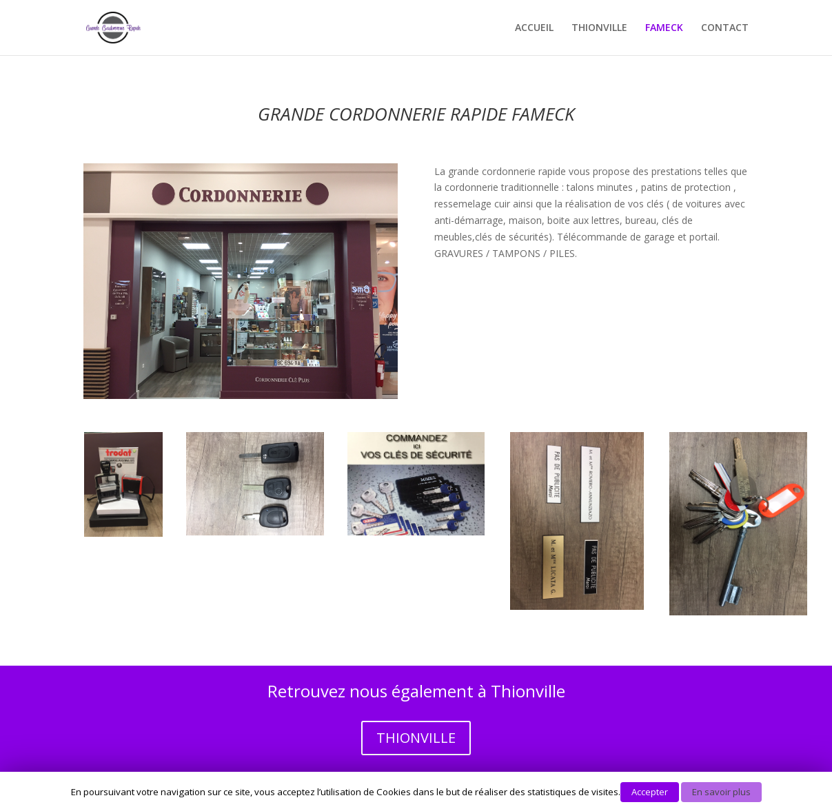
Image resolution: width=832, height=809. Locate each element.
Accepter (649, 792)
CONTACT (725, 28)
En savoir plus (721, 792)
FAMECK (664, 28)
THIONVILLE (599, 28)
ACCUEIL (534, 28)
